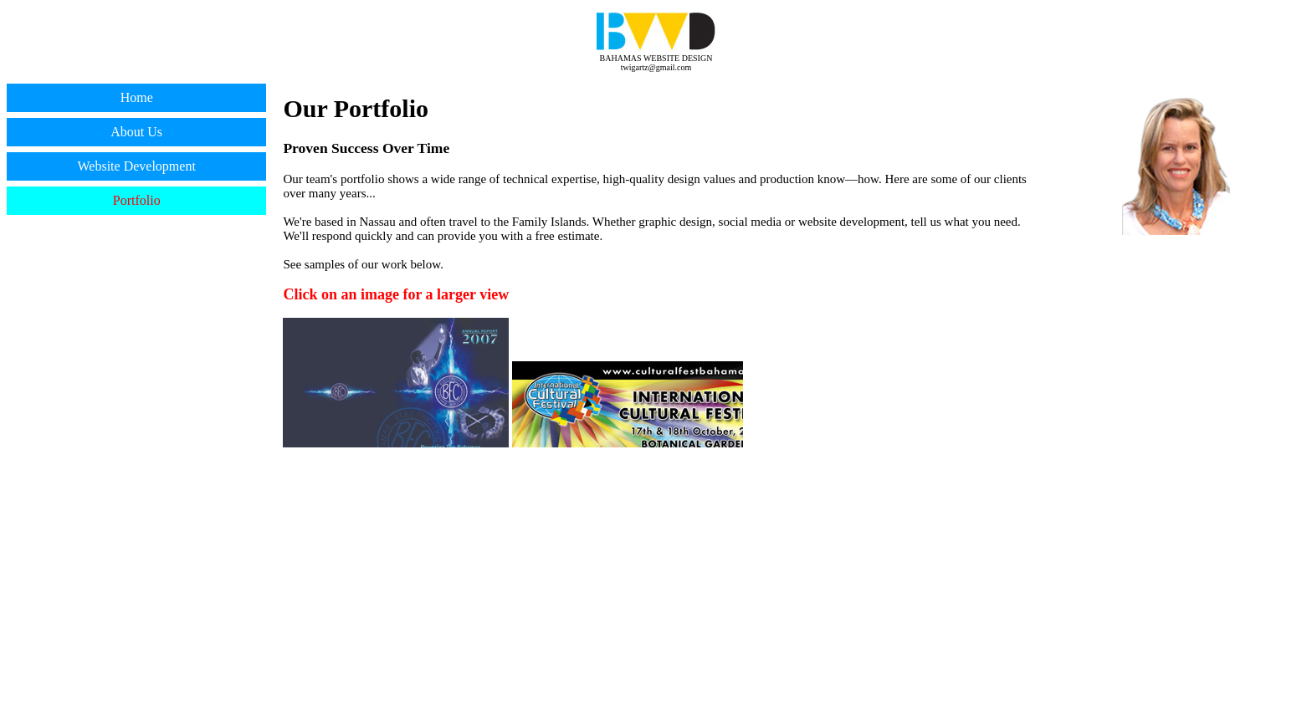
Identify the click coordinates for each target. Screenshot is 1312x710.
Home (136, 97)
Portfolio (137, 200)
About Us (136, 132)
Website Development (137, 166)
